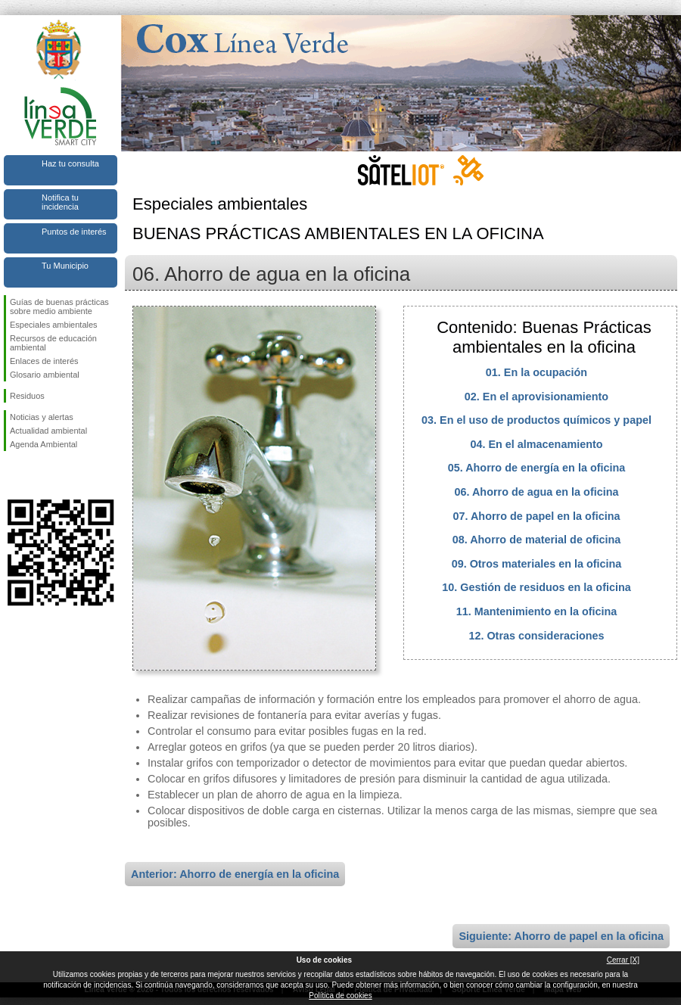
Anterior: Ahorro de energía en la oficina (235, 874)
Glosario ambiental (44, 374)
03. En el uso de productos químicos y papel (536, 420)
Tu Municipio (65, 265)
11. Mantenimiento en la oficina (536, 611)
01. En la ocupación (536, 372)
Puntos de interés (74, 231)
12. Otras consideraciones (536, 636)
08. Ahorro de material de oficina (536, 540)
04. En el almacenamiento (536, 444)
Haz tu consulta (70, 163)
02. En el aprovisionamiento (536, 396)
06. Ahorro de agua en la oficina (537, 492)
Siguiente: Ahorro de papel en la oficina (561, 936)
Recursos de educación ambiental (53, 343)
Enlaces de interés (44, 361)
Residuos (27, 395)
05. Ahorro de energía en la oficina (537, 468)
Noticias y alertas (41, 417)
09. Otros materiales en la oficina (537, 564)
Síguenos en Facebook (13, 475)
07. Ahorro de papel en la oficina (536, 516)
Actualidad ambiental (48, 430)
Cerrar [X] (623, 960)
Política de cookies (340, 995)
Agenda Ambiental (43, 444)
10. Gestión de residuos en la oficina (536, 587)
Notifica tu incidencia (60, 202)
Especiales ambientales (54, 324)
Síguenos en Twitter (38, 475)
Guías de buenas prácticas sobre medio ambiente (59, 306)
